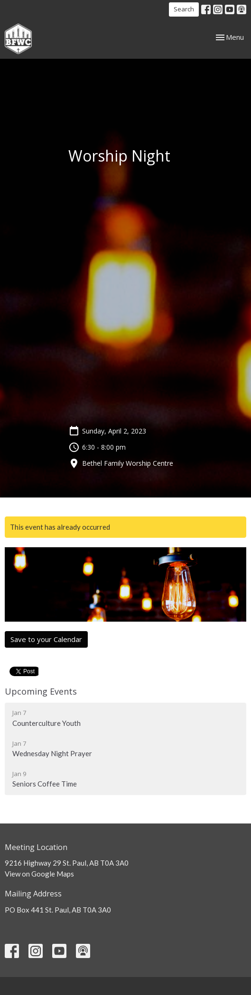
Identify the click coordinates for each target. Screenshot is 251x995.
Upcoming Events (41, 691)
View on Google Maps (39, 873)
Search (184, 9)
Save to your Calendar (46, 639)
